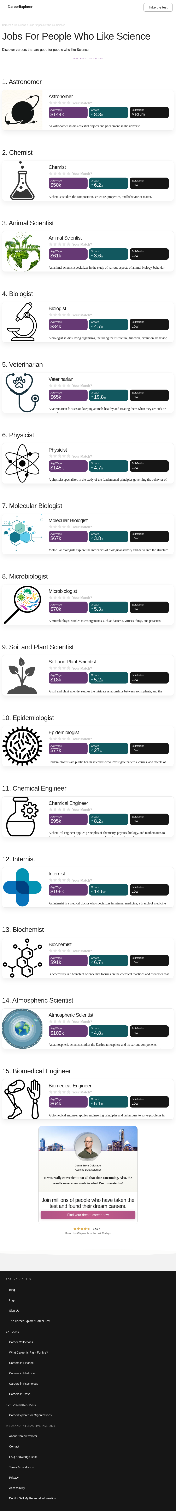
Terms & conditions (21, 1467)
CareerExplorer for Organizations (30, 1415)
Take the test (158, 7)
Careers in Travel (20, 1394)
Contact (14, 1446)
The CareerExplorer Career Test (29, 1321)
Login (12, 1300)
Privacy (14, 1477)
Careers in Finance (21, 1363)
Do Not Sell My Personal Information (32, 1498)
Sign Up (14, 1310)
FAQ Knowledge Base (23, 1457)
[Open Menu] (73, 7)
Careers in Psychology (23, 1383)
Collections (20, 25)
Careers (7, 25)
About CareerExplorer (23, 1436)
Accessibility (17, 1488)
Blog (12, 1290)
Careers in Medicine (22, 1373)
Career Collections (21, 1342)
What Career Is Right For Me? (28, 1352)
